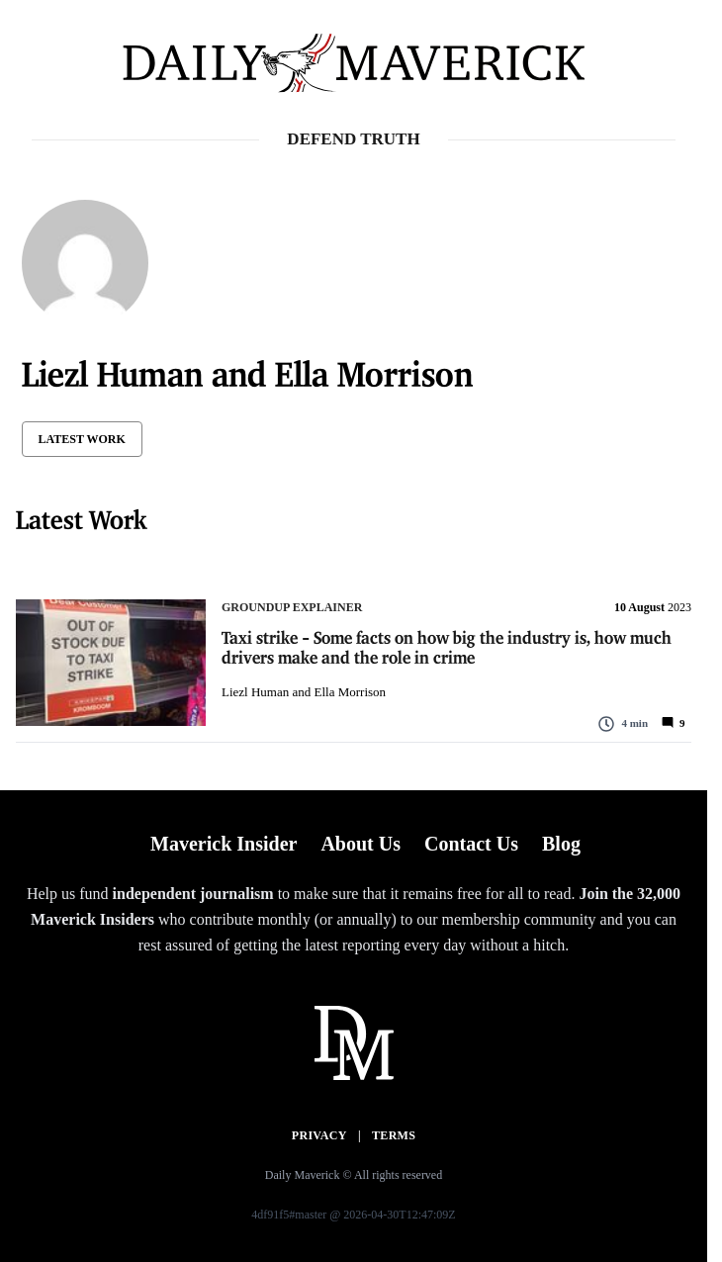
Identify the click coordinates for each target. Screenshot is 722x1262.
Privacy (319, 1135)
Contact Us (471, 844)
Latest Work (82, 439)
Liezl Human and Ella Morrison (304, 691)
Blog (561, 844)
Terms (393, 1135)
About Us (360, 844)
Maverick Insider (223, 844)
